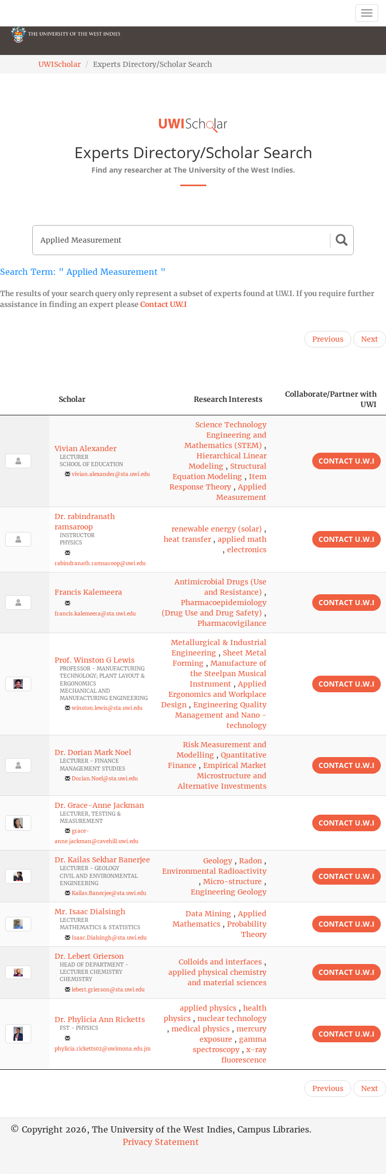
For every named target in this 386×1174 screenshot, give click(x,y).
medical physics (200, 1028)
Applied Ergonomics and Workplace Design (214, 694)
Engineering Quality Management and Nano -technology (221, 715)
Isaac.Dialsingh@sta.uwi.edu (109, 937)
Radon (250, 860)
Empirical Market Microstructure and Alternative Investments (222, 776)
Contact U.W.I (163, 304)
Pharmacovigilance (232, 623)
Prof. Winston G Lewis (95, 660)
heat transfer (187, 539)
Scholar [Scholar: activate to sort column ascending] (72, 399)
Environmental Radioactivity (214, 871)
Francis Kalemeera (88, 592)
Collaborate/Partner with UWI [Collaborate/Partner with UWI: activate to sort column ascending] (331, 399)
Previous (327, 339)
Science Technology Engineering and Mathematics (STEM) (225, 435)
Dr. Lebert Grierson (89, 956)
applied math (242, 539)
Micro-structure (232, 881)
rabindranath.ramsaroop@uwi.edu (100, 563)
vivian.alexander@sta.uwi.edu (111, 474)
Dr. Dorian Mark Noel (93, 752)
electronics (247, 549)
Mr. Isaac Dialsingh (90, 911)
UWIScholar (59, 64)
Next (369, 339)
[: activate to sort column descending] (24, 399)
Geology (217, 860)
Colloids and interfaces (220, 962)
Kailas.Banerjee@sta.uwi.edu (109, 893)
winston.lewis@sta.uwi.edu (107, 708)
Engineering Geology (229, 892)
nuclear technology (232, 1018)
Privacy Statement (161, 1142)
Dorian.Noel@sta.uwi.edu (105, 778)
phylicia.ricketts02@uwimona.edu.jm (103, 1048)
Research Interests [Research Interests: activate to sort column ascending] (228, 399)
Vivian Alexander (85, 448)
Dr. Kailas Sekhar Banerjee (102, 859)
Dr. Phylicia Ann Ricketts (100, 1019)
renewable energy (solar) (216, 529)
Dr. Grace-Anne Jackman (99, 805)
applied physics (208, 1008)
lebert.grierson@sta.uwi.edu (108, 989)
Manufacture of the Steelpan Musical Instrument (228, 674)
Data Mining (208, 913)
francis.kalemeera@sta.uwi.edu (95, 613)
